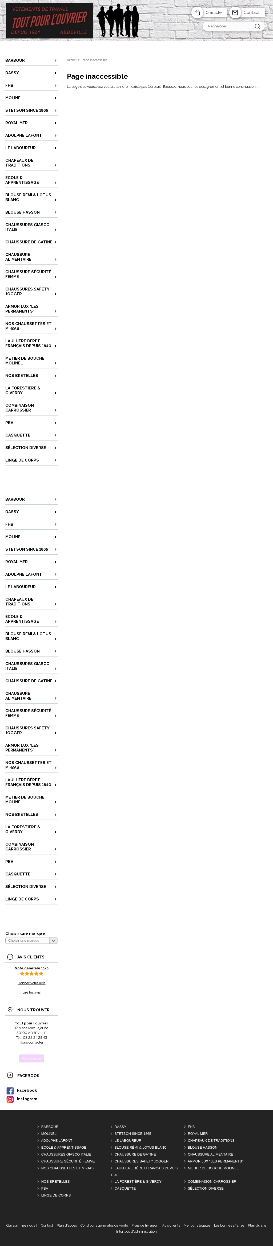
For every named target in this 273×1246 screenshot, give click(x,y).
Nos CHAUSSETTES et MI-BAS (67, 1168)
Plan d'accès (67, 1225)
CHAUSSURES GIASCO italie (66, 1154)
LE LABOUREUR (128, 1141)
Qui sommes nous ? (21, 1225)
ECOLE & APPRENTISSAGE (63, 1147)
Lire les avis (31, 992)
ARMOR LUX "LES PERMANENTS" (215, 1161)
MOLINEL (49, 1134)
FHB (191, 1127)
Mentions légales (197, 1225)
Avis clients (171, 1225)
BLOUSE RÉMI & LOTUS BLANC (141, 1147)
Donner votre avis (31, 983)
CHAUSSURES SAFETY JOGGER (142, 1161)
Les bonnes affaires (229, 1225)
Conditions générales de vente (104, 1225)
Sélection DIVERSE (205, 1188)
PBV (44, 1188)
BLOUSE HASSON (202, 1147)
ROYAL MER (198, 1134)
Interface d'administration (136, 1231)
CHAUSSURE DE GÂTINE (135, 1154)
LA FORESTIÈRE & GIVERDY (138, 1181)
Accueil (72, 60)
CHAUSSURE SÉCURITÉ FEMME (68, 1161)
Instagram (21, 1099)
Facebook (21, 1090)
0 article (214, 12)
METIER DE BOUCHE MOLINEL (213, 1168)
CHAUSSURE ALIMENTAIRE (210, 1154)
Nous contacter (31, 1042)
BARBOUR (49, 1127)
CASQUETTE (125, 1188)
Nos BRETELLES (55, 1181)
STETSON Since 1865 (133, 1134)
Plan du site (257, 1225)
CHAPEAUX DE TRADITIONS (211, 1141)
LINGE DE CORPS (56, 1195)
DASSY (120, 1127)
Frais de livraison (145, 1225)
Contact (252, 12)
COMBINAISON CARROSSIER (212, 1181)
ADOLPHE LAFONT (56, 1141)
